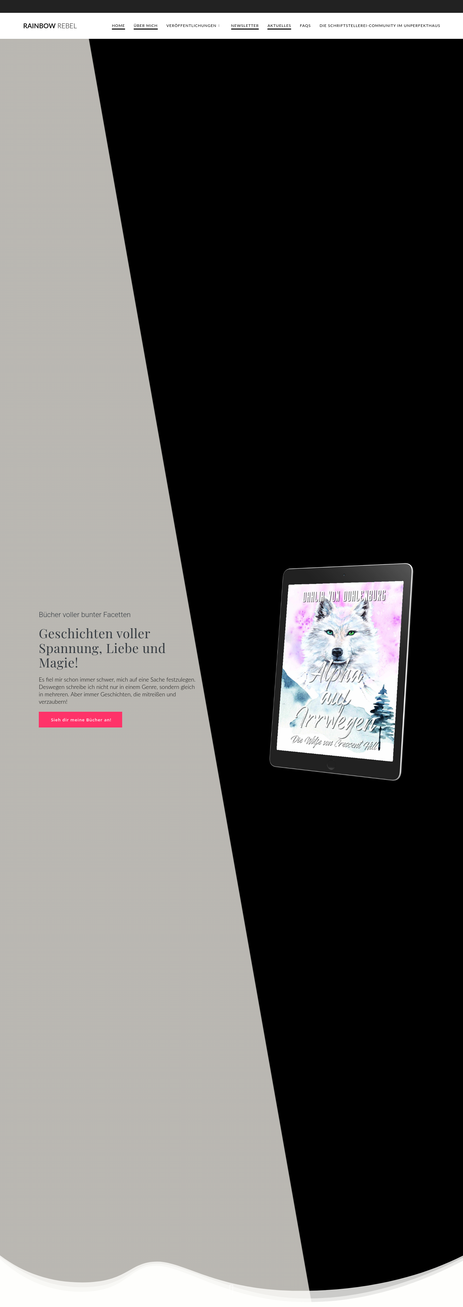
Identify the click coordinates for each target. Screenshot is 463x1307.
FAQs (305, 25)
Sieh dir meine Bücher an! (82, 720)
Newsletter (245, 25)
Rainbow (50, 25)
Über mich (146, 25)
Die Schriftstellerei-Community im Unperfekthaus (380, 25)
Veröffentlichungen (191, 25)
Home (118, 25)
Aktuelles (279, 25)
